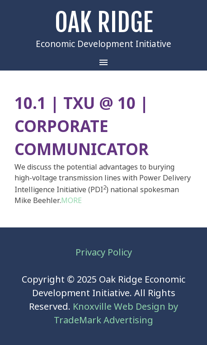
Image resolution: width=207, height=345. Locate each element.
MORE (71, 200)
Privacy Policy (103, 252)
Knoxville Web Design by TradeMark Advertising (116, 313)
